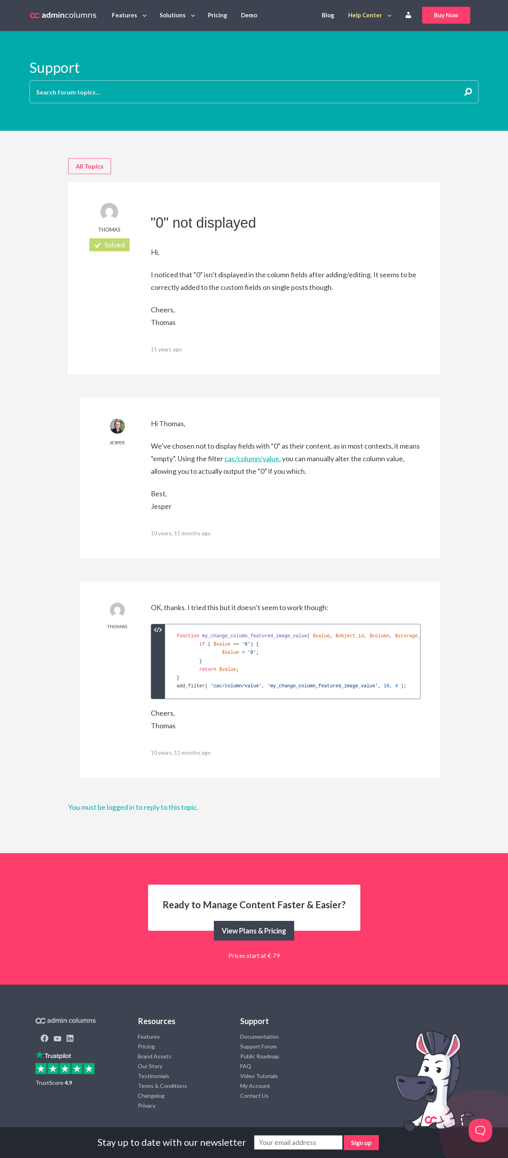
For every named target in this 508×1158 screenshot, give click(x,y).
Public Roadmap (259, 1056)
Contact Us (254, 1095)
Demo (249, 15)
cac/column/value (251, 458)
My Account (255, 1085)
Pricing (217, 15)
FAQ (245, 1066)
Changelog (151, 1095)
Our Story (150, 1066)
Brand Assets (154, 1056)
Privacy (147, 1105)
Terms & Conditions (162, 1085)
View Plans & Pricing (254, 930)
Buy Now (446, 15)
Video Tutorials (259, 1076)
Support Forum (258, 1046)
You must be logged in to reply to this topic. (133, 807)
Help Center (365, 15)
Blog (328, 15)
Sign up (361, 1142)
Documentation (259, 1036)
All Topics (90, 166)
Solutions (172, 15)
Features (124, 15)
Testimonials (153, 1076)
